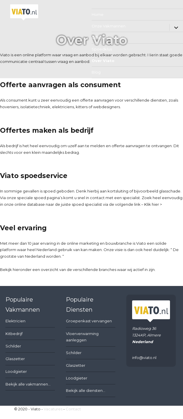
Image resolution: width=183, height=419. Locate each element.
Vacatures (53, 409)
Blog (96, 72)
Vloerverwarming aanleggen (82, 337)
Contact (73, 409)
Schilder (13, 346)
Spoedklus (102, 49)
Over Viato (103, 60)
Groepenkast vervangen (89, 321)
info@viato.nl (144, 357)
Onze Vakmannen (108, 26)
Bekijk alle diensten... (85, 390)
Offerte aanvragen (109, 37)
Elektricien (15, 321)
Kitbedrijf (14, 333)
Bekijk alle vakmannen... (28, 384)
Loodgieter (16, 371)
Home (97, 14)
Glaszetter (15, 358)
